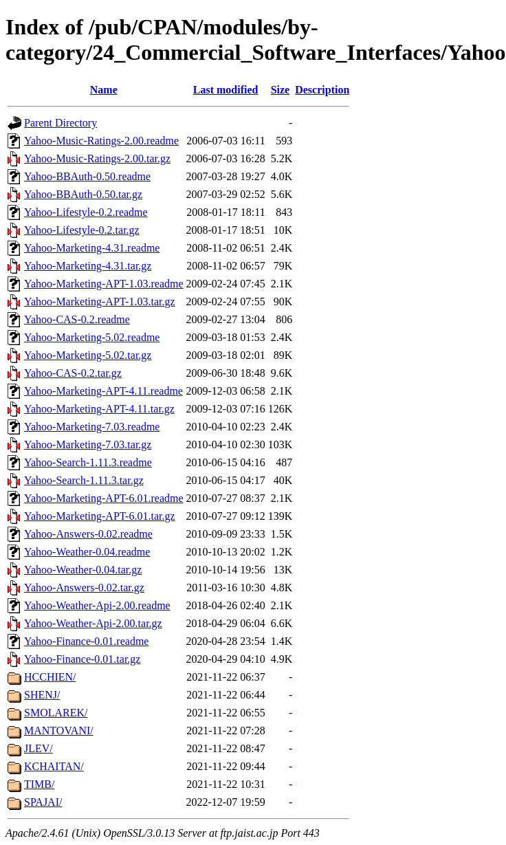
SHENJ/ (42, 695)
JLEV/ (38, 748)
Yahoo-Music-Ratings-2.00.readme (101, 140)
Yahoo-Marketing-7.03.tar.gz (87, 444)
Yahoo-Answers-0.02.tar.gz (84, 587)
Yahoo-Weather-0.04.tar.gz (83, 569)
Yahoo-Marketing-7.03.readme (92, 426)
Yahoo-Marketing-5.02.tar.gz (87, 355)
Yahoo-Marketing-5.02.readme (92, 337)
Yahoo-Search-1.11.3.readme (88, 462)
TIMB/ (39, 784)
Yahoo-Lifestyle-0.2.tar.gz (82, 230)
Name (104, 90)
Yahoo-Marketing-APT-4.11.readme (103, 391)
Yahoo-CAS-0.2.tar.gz (73, 373)
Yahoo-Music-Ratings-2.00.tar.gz (97, 158)
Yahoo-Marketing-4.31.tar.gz (87, 266)
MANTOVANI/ (59, 730)
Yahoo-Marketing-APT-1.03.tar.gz (99, 301)
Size (280, 90)
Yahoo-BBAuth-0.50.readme (87, 176)
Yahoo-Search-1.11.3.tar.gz (84, 480)
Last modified (225, 90)
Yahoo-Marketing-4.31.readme (92, 248)
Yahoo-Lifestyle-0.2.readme (86, 212)
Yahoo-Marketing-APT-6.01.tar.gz (99, 516)
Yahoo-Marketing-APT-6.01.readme (104, 498)
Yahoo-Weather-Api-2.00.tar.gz (93, 623)
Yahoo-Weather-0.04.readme (87, 552)
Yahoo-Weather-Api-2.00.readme (97, 605)
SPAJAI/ (43, 802)
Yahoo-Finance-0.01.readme (86, 641)
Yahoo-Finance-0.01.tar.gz (82, 659)
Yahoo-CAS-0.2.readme (77, 319)
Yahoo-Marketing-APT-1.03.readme (104, 283)
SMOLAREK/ (55, 712)
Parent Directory (60, 123)
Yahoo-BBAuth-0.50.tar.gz (83, 194)
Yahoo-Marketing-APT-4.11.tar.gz (99, 409)
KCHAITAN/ (54, 766)
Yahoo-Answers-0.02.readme (88, 534)
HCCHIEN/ (50, 677)
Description (322, 90)
